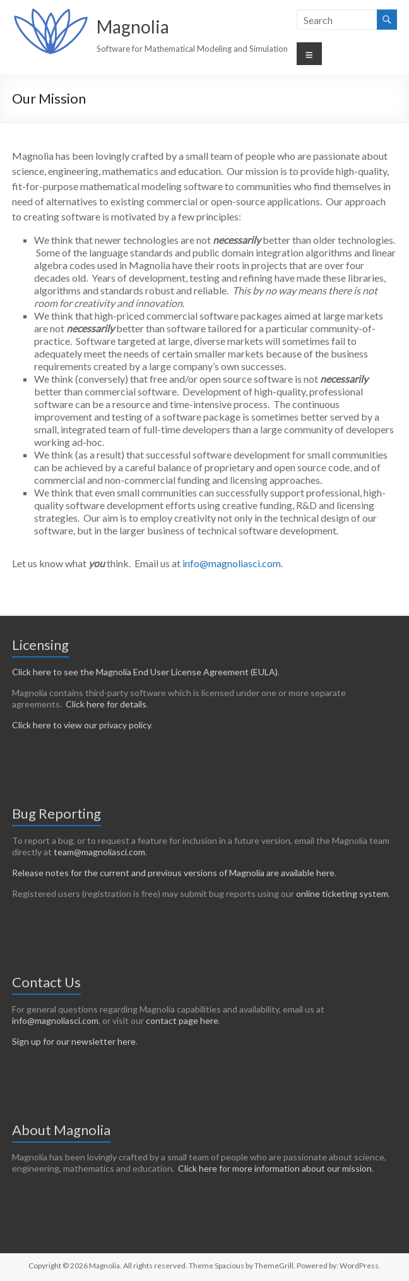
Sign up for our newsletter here (74, 1041)
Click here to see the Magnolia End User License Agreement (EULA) (145, 671)
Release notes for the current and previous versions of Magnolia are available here (173, 872)
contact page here (182, 1020)
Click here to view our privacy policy (81, 724)
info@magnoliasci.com (231, 563)
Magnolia (133, 26)
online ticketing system (342, 893)
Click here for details (106, 704)
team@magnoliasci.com (99, 851)
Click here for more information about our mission (275, 1168)
